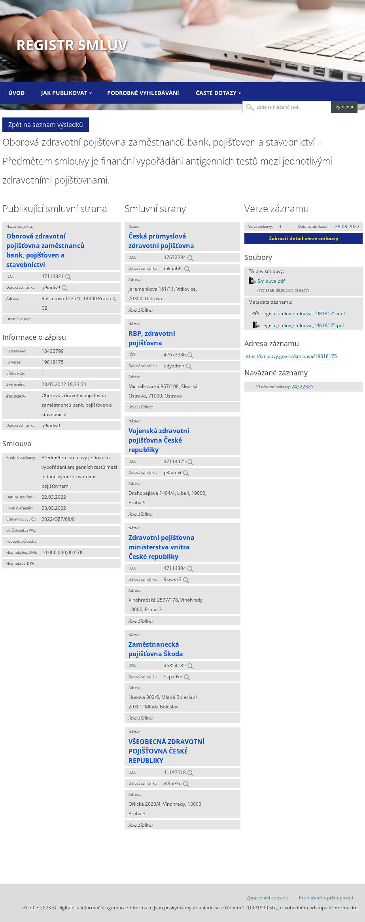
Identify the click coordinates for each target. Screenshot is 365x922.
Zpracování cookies (267, 897)
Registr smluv (71, 45)
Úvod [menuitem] (16, 93)
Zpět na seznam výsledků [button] (45, 124)
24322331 (302, 387)
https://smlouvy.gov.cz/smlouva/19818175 (290, 356)
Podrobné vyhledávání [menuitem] (143, 93)
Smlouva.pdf (271, 281)
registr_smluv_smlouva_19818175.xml (303, 313)
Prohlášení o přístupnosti (326, 897)
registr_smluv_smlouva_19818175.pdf (302, 325)
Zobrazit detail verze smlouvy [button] (304, 238)
